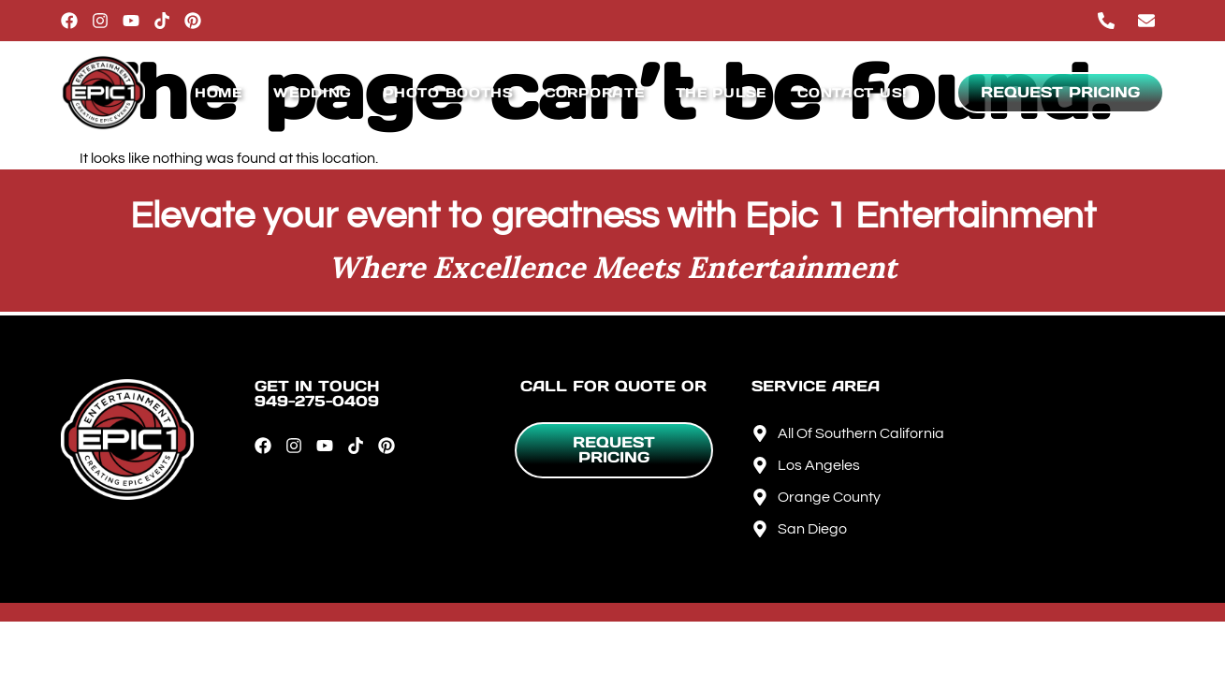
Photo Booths (448, 92)
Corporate (594, 92)
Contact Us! (852, 92)
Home (218, 92)
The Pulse (721, 92)
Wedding (312, 92)
